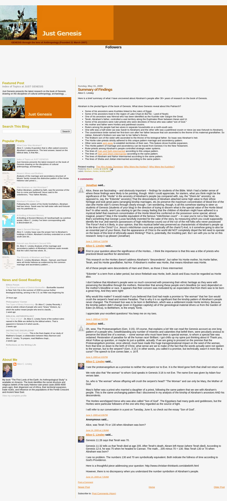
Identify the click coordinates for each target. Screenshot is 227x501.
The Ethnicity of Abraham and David (33, 257)
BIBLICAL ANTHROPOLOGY (20, 316)
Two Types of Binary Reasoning (20, 304)
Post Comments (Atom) (104, 493)
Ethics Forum (12, 285)
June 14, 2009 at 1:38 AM (97, 430)
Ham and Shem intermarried (112, 153)
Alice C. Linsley (95, 245)
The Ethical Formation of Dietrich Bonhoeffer (25, 287)
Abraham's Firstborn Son (28, 201)
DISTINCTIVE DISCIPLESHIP (20, 330)
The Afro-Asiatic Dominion (109, 166)
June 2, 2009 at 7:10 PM (97, 241)
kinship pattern (106, 171)
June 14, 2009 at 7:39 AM (97, 477)
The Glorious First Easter (17, 333)
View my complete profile (14, 395)
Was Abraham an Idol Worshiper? (32, 187)
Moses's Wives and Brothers (30, 173)
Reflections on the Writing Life (21, 345)
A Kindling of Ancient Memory (30, 215)
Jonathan (91, 185)
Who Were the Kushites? (162, 166)
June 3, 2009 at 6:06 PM (97, 415)
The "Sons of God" (14, 319)
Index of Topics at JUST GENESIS (22, 86)
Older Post (219, 487)
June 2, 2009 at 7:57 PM (97, 319)
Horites (96, 171)
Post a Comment (85, 482)
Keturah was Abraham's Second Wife (34, 243)
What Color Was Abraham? (29, 145)
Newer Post (84, 487)
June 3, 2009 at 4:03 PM (97, 357)
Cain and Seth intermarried (111, 151)
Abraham (88, 171)
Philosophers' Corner (16, 302)
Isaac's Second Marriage (28, 229)
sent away (108, 143)
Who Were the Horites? (136, 166)
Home (152, 487)
